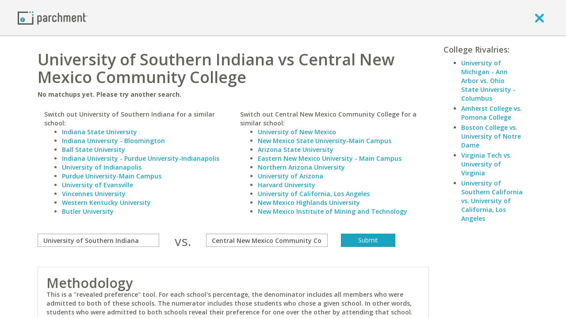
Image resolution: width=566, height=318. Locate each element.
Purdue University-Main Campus (111, 176)
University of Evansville (97, 185)
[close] (539, 17)
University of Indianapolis (102, 167)
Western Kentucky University (106, 202)
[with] (267, 240)
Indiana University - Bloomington (113, 140)
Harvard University (286, 185)
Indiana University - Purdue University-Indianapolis (140, 158)
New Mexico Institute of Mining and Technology (332, 211)
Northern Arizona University (301, 167)
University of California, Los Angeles (314, 193)
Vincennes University (94, 193)
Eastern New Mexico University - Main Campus (330, 158)
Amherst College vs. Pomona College (491, 112)
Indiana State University (99, 132)
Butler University (88, 211)
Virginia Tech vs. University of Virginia (486, 164)
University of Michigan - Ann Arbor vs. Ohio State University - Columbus (488, 80)
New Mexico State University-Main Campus (324, 140)
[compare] (98, 240)
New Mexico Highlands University (309, 202)
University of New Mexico (297, 132)
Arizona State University (295, 149)
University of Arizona (290, 176)
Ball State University (93, 149)
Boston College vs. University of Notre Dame (491, 136)
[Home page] (53, 17)
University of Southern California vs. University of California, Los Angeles (492, 201)
